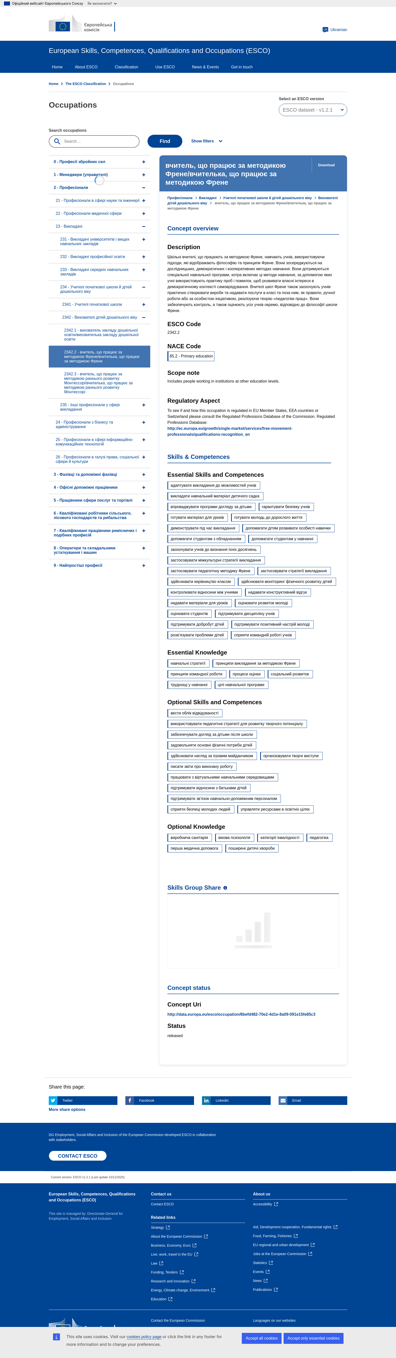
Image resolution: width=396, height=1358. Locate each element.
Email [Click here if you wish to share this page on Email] (296, 1100)
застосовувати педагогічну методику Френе (210, 571)
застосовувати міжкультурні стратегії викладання (216, 560)
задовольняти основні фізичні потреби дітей (211, 745)
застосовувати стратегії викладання (294, 571)
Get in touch (241, 67)
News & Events (205, 67)
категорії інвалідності (279, 837)
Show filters (202, 141)
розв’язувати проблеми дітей (197, 635)
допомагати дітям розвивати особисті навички (288, 528)
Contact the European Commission (178, 1320)
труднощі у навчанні (189, 685)
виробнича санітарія (189, 837)
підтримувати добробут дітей (197, 624)
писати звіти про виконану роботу (202, 766)
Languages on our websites (274, 1320)
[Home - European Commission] (85, 24)
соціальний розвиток (290, 674)
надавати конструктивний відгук (277, 592)
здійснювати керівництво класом (201, 581)
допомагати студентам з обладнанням (206, 539)
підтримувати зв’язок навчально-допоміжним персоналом (224, 798)
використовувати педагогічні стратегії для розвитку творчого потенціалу (237, 724)
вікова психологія (234, 837)
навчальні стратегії (188, 663)
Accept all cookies (262, 1338)
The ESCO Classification (85, 84)
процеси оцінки (246, 674)
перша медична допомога (194, 848)
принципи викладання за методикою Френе (256, 663)
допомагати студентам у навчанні (282, 539)
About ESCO (86, 67)
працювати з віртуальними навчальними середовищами (222, 777)
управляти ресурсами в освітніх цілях (275, 809)
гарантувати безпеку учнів (286, 507)
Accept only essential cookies (314, 1338)
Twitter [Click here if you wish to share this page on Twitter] (67, 1100)
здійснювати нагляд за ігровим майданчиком (212, 756)
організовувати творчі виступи (291, 756)
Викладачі (208, 198)
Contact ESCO (162, 1204)
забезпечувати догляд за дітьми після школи (212, 734)
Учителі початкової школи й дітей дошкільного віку (267, 198)
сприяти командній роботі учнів (263, 635)
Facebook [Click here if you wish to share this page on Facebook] (146, 1100)
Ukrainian (334, 30)
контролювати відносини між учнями (204, 592)
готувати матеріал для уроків (197, 517)
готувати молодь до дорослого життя (268, 517)
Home (57, 67)
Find (165, 141)
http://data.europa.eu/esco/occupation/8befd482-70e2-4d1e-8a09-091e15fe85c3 (241, 1014)
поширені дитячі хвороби (252, 848)
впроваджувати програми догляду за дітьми (211, 507)
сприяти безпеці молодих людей (200, 809)
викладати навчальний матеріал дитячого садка (215, 496)
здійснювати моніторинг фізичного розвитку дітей (286, 581)
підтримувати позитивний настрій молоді (272, 624)
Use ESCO (165, 67)
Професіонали (180, 198)
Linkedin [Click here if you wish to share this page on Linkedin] (222, 1100)
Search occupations (68, 130)
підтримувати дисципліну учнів (246, 614)
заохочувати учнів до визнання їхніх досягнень (214, 549)
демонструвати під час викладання (203, 528)
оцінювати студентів (189, 614)
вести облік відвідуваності (194, 713)
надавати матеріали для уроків (199, 603)
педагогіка (319, 837)
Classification (126, 67)
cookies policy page (144, 1337)
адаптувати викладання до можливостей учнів (213, 485)
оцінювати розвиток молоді (263, 603)
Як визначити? (102, 3)
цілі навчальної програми (241, 685)
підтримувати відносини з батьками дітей (209, 788)
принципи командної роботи (196, 674)
